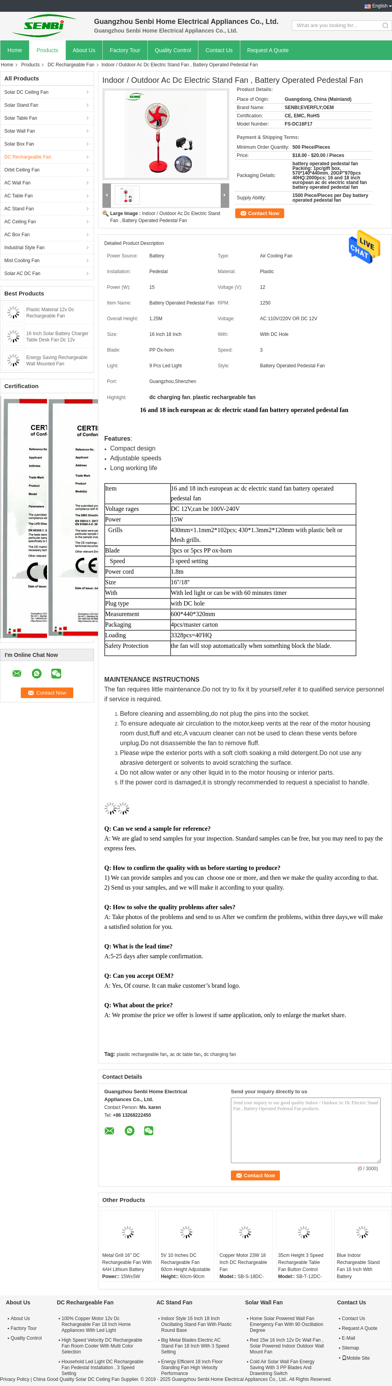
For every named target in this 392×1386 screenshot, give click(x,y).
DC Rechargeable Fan (70, 64)
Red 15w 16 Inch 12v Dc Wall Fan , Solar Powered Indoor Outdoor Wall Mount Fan (287, 1346)
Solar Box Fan (19, 144)
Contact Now (263, 213)
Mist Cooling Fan (22, 260)
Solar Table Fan (20, 118)
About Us (84, 50)
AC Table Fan (18, 196)
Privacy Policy (14, 1379)
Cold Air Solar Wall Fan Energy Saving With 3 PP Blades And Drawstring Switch (282, 1367)
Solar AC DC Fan (22, 273)
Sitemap (350, 1348)
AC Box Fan (17, 234)
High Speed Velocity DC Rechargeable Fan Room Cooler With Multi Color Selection (102, 1346)
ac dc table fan (185, 1054)
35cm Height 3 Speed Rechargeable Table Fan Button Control (300, 1262)
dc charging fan (220, 1054)
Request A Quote (268, 50)
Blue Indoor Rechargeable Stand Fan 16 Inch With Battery (358, 1266)
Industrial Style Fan (24, 247)
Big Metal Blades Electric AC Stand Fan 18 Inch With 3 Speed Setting (195, 1346)
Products (47, 50)
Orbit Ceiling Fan (22, 170)
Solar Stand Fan (21, 105)
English (380, 6)
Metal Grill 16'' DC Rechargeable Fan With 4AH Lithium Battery (127, 1262)
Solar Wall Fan (19, 131)
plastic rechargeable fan (142, 1054)
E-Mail (348, 1338)
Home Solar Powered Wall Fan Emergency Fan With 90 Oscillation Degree (286, 1324)
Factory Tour (125, 50)
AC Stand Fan (19, 209)
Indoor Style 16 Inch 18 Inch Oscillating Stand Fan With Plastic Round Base (196, 1324)
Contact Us (218, 50)
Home (14, 50)
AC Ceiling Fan (20, 221)
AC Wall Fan (17, 183)
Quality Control (173, 50)
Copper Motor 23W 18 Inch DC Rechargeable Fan (243, 1262)
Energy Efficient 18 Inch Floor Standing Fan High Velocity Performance (192, 1367)
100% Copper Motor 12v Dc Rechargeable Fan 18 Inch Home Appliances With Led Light (96, 1324)
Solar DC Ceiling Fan (26, 92)
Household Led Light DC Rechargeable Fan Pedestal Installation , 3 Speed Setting (102, 1367)
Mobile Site (356, 1358)
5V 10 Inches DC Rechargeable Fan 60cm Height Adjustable (185, 1262)
